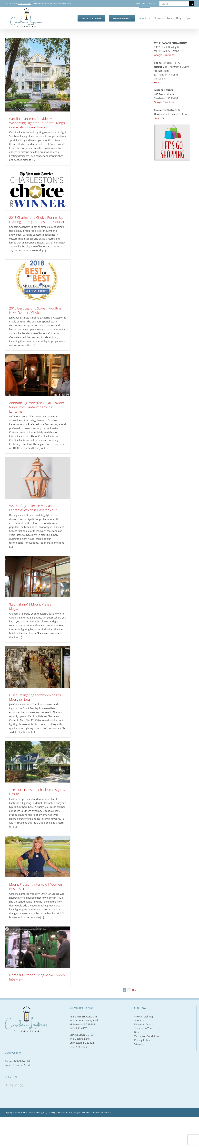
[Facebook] (6, 1085)
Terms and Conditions (146, 1036)
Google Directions (164, 54)
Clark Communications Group (97, 1112)
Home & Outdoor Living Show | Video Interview (37, 977)
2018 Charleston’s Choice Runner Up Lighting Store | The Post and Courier (36, 219)
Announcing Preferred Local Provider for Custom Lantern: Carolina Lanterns (36, 407)
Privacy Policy (142, 1040)
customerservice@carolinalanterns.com (52, 3)
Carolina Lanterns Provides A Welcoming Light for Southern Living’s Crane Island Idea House (37, 122)
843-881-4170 (21, 1061)
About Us (139, 1020)
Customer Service (22, 1065)
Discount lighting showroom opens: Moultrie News (35, 697)
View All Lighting (143, 1016)
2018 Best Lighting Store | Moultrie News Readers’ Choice (35, 310)
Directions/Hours (144, 1024)
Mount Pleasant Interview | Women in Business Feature (37, 886)
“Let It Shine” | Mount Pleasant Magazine (32, 606)
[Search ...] (174, 3)
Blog (136, 1032)
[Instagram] (11, 1085)
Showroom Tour (143, 1028)
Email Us (159, 82)
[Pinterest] (16, 1085)
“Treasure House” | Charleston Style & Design (37, 791)
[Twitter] (21, 1085)
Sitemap (138, 1044)
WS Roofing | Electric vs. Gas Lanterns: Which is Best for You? (33, 508)
